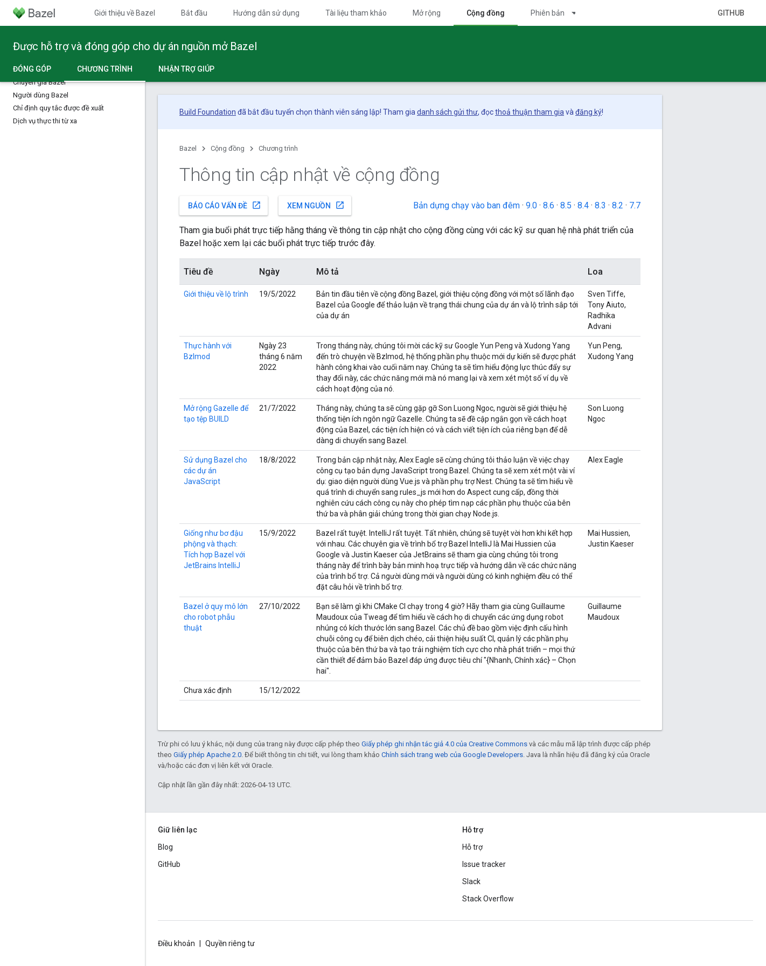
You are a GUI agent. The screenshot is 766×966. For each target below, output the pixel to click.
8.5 (566, 205)
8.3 (600, 205)
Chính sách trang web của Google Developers (452, 755)
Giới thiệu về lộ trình (216, 294)
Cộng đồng (228, 148)
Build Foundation (207, 112)
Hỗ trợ (472, 847)
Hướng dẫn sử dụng (266, 13)
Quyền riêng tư (230, 943)
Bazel (188, 148)
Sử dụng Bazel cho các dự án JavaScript (215, 471)
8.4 (583, 205)
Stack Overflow (488, 898)
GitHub (731, 13)
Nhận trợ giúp (186, 69)
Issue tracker (484, 864)
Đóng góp (32, 69)
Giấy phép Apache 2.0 (207, 755)
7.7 (634, 205)
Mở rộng (427, 13)
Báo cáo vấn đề (224, 205)
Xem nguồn (316, 205)
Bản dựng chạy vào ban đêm (466, 205)
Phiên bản (548, 13)
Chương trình (278, 148)
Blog (165, 847)
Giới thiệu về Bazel (124, 13)
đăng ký (588, 112)
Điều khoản (176, 943)
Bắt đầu (194, 13)
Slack (471, 881)
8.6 (548, 205)
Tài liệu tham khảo (356, 13)
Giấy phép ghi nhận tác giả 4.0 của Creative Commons (444, 744)
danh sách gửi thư (447, 112)
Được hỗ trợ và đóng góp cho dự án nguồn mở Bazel (135, 46)
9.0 (531, 205)
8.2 (617, 205)
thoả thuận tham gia (529, 112)
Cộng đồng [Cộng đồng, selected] (485, 13)
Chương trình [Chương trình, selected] (105, 69)
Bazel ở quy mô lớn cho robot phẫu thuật (216, 617)
